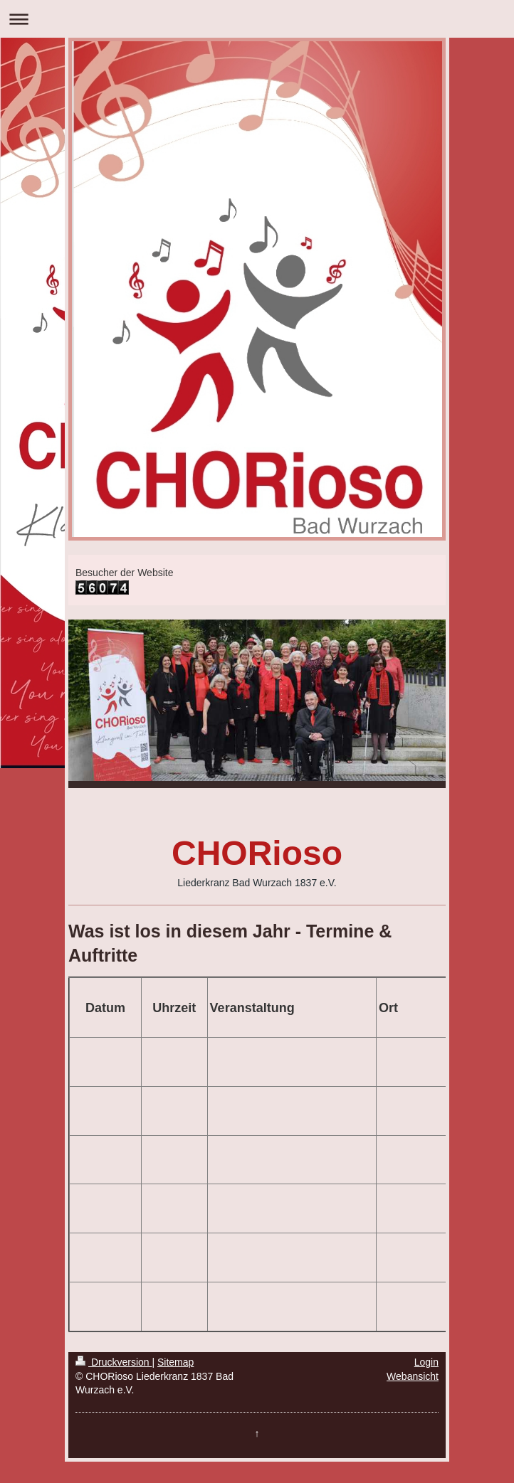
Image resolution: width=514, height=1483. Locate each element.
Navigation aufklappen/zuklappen (257, 19)
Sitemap (175, 1362)
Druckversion (113, 1362)
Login (426, 1362)
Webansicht (413, 1376)
